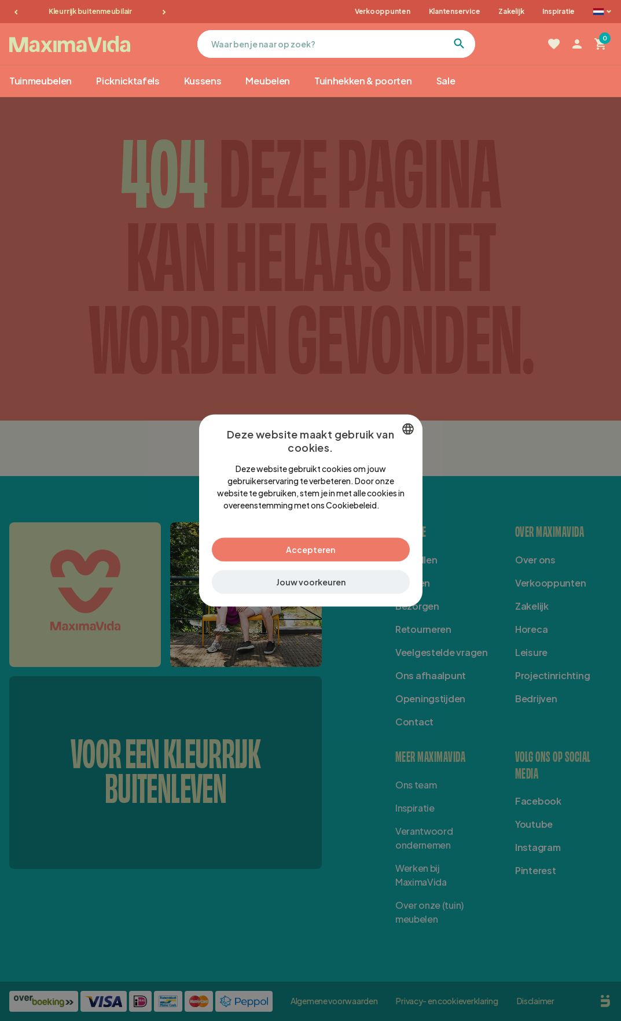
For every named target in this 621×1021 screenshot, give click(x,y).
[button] (311, 582)
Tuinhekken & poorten (363, 81)
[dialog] (310, 510)
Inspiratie (558, 11)
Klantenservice (454, 11)
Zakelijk (511, 11)
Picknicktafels (128, 81)
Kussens (203, 81)
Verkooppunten (382, 11)
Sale (445, 81)
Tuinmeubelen (40, 81)
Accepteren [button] (310, 549)
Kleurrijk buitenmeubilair (90, 11)
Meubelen (267, 81)
